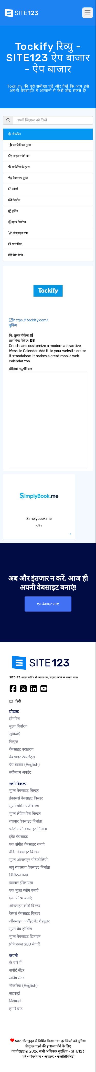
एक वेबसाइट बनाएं (48, 604)
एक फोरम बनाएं (20, 898)
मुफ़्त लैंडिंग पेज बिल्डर (25, 813)
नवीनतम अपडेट (20, 772)
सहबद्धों (14, 993)
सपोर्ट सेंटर (16, 970)
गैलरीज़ (14, 200)
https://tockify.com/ (28, 320)
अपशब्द (49, 1056)
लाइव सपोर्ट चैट (18, 156)
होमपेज (14, 718)
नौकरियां (23, 985)
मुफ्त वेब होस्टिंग (20, 929)
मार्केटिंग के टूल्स (19, 167)
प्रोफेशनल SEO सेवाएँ (24, 944)
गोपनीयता (35, 1056)
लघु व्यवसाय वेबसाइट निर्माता (29, 867)
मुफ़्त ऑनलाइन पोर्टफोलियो (28, 859)
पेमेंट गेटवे (15, 255)
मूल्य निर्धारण (17, 222)
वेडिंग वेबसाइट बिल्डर (24, 852)
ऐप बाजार (24, 764)
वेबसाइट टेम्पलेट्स (22, 757)
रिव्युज (13, 741)
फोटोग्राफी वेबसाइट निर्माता (28, 829)
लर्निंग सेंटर (16, 978)
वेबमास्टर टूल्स (18, 178)
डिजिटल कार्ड (18, 875)
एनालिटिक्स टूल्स (19, 145)
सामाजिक (15, 244)
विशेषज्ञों (15, 1001)
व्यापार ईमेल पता (21, 882)
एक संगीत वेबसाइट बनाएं (27, 844)
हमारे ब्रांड (16, 1008)
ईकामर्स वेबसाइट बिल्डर (26, 798)
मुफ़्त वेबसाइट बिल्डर (24, 790)
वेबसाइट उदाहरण (21, 749)
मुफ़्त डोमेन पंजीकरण (24, 806)
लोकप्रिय (14, 134)
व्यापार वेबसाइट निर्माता (25, 821)
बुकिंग (13, 211)
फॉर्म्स (13, 189)
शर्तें (24, 1056)
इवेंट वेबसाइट (18, 836)
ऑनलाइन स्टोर (18, 233)
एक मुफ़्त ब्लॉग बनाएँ (23, 890)
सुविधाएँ (14, 734)
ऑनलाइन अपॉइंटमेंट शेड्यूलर (29, 921)
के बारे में (15, 962)
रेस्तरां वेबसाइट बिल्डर (24, 913)
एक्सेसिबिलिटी (65, 1056)
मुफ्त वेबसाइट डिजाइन (24, 936)
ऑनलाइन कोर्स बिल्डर (24, 905)
